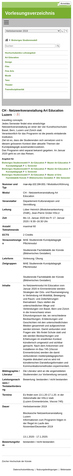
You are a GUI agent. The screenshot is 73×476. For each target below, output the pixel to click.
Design (8, 62)
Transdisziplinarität (14, 89)
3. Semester (31, 172)
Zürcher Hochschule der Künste (17, 461)
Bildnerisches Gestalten (41, 178)
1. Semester (31, 166)
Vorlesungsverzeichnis (30, 13)
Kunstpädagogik (14, 166)
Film (7, 66)
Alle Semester (63, 178)
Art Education (12, 57)
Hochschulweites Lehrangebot (20, 53)
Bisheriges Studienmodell (24, 40)
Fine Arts (9, 71)
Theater (9, 85)
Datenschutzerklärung (23, 469)
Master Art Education (57, 163)
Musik (8, 75)
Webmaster (65, 469)
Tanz (7, 80)
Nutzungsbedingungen (47, 469)
